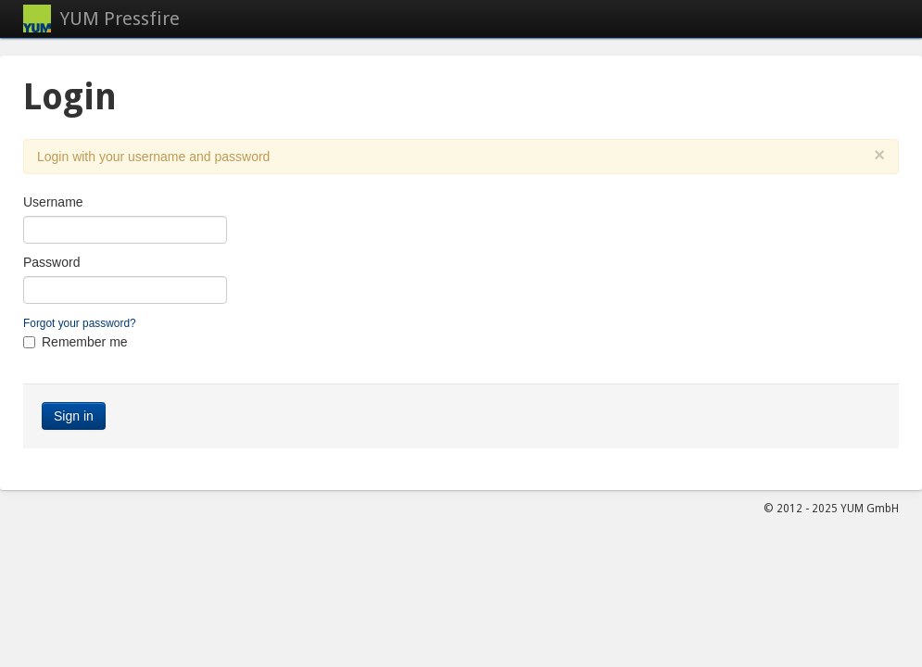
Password (51, 262)
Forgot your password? (79, 323)
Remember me (85, 341)
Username (53, 202)
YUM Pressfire (120, 18)
